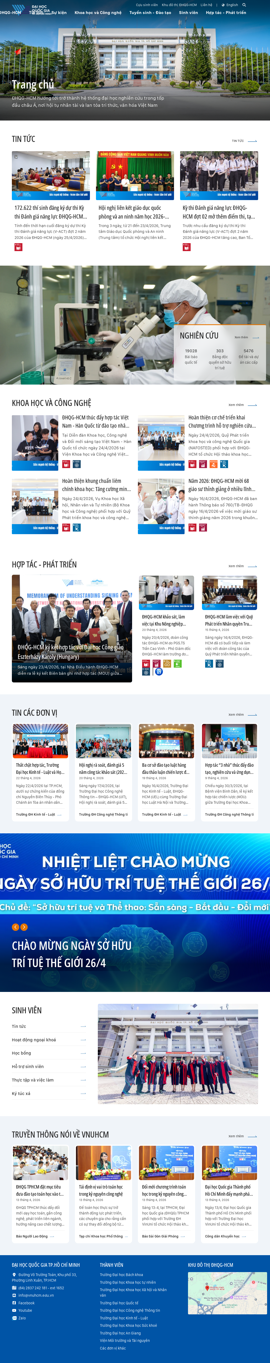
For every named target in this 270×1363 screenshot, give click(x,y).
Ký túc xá (49, 1093)
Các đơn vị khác (113, 1348)
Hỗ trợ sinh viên (49, 1066)
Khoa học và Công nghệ (98, 12)
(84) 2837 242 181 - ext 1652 (41, 1288)
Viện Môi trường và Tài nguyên (125, 1340)
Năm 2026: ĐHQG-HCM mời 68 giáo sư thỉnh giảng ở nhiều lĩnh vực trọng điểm (220, 489)
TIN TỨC (244, 141)
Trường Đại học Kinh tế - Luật (124, 1318)
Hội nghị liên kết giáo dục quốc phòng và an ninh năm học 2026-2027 (132, 216)
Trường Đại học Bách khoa (121, 1275)
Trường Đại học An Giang (120, 1333)
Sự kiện (59, 12)
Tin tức (49, 1026)
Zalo (22, 1318)
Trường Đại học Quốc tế (119, 1303)
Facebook (26, 1303)
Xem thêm (247, 337)
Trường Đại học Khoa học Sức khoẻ (128, 1325)
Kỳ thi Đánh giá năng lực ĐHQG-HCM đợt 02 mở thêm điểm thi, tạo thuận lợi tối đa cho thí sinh (218, 216)
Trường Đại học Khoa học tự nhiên (128, 1282)
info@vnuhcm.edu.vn (36, 1295)
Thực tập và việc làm (49, 1080)
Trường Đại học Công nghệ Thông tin (130, 1310)
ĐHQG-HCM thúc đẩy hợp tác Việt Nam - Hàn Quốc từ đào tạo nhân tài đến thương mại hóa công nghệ (96, 426)
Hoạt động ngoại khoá (49, 1039)
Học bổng (49, 1053)
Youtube (25, 1310)
